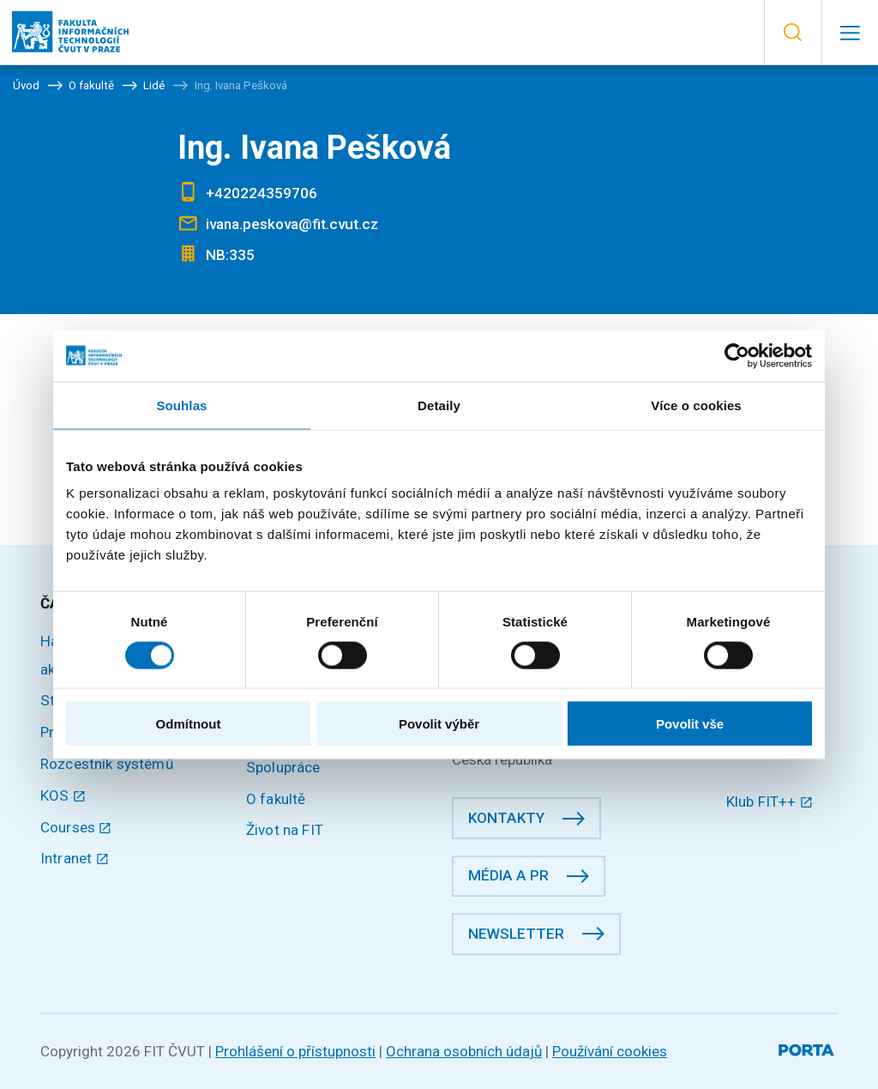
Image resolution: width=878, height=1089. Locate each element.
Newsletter (516, 933)
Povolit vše (690, 724)
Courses (76, 827)
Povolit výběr (439, 724)
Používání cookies (609, 1051)
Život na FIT (284, 829)
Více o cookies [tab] (696, 404)
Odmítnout (188, 724)
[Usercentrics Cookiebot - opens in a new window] (737, 355)
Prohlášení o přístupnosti (295, 1051)
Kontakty (506, 817)
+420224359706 (261, 193)
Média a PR (508, 875)
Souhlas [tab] (181, 404)
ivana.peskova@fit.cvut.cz (292, 224)
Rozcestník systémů (106, 763)
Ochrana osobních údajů (464, 1051)
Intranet (74, 858)
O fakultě (275, 799)
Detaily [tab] (439, 404)
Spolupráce (283, 767)
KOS (63, 795)
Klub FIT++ (769, 801)
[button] (792, 32)
